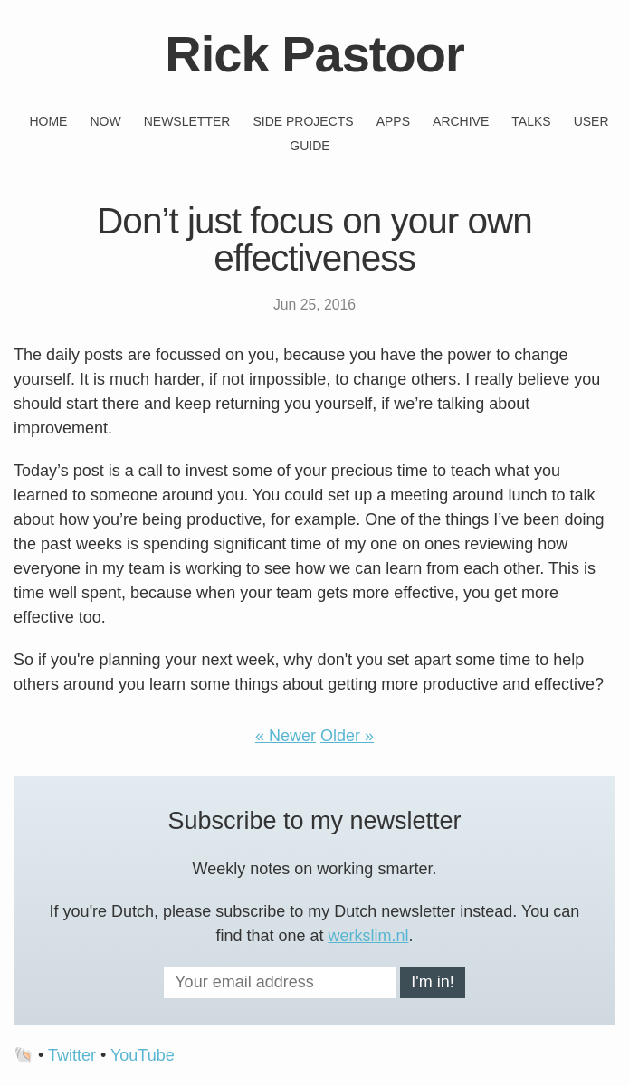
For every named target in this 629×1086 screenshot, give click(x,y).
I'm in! (432, 982)
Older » (347, 736)
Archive (461, 121)
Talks (530, 121)
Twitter (72, 1055)
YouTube (142, 1055)
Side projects (303, 121)
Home (48, 121)
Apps (393, 121)
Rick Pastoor (314, 53)
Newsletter (187, 121)
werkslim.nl (369, 936)
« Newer (285, 736)
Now (105, 121)
